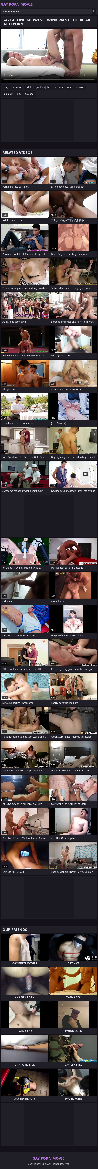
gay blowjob (42, 87)
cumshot (17, 87)
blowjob (79, 87)
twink (29, 87)
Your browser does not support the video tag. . (49, 56)
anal (69, 87)
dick (19, 93)
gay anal (29, 93)
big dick (8, 93)
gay (6, 87)
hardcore (58, 87)
